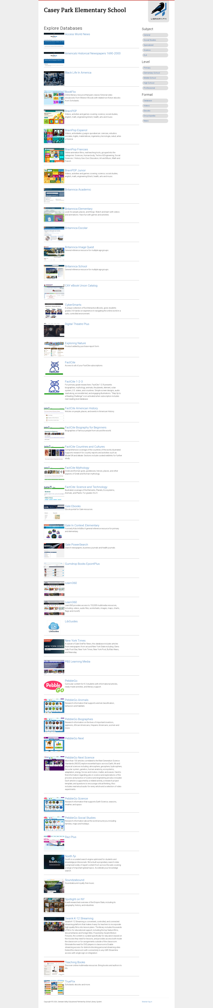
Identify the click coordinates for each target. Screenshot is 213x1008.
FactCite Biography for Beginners (85, 427)
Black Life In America (78, 72)
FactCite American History (81, 408)
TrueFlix (70, 981)
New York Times (75, 640)
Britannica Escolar (76, 228)
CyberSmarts (73, 304)
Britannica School (76, 266)
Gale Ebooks (73, 506)
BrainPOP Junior (75, 170)
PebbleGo (71, 680)
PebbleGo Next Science (79, 757)
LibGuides (71, 621)
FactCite (70, 362)
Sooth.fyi (70, 856)
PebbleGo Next (74, 738)
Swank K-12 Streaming (79, 918)
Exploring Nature (75, 343)
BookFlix (70, 91)
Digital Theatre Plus (77, 324)
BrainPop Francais (76, 149)
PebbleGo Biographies (79, 719)
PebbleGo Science (76, 798)
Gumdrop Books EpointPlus (82, 563)
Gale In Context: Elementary (82, 525)
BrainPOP (71, 111)
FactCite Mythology (77, 467)
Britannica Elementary (78, 208)
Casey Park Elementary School (85, 10)
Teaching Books (75, 962)
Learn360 (71, 583)
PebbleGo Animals (76, 700)
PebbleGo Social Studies (80, 817)
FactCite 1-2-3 (74, 381)
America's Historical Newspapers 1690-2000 (93, 53)
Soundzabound (74, 880)
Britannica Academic (78, 189)
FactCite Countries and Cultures (85, 446)
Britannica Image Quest (79, 247)
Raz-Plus (70, 837)
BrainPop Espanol (76, 130)
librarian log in (147, 1002)
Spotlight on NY (75, 899)
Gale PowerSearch (76, 544)
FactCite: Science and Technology (86, 487)
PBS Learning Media (77, 661)
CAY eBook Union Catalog (81, 285)
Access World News (77, 34)
